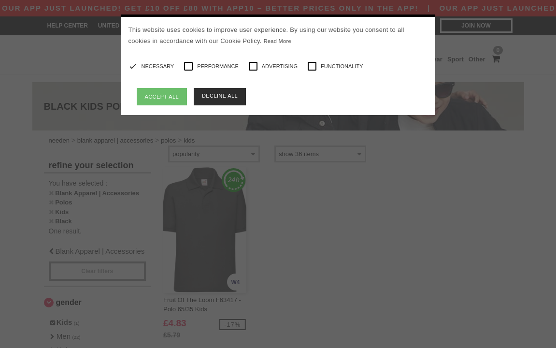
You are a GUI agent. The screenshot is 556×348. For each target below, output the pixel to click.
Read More (277, 41)
